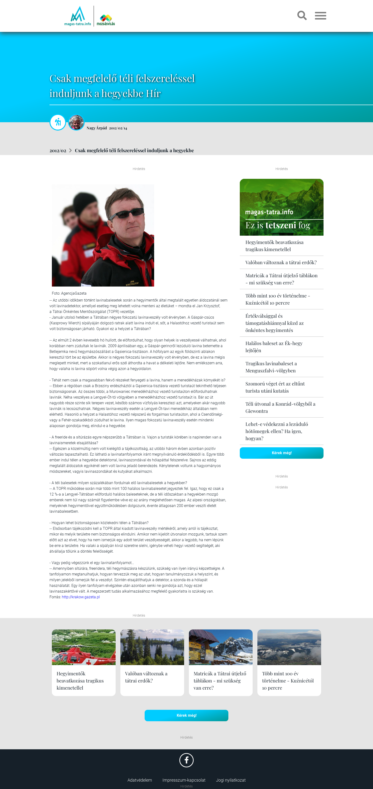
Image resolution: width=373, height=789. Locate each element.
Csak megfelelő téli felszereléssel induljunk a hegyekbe (134, 150)
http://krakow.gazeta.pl (81, 597)
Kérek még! (282, 453)
